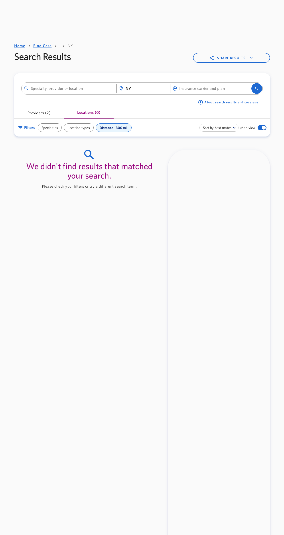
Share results (231, 57)
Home (19, 45)
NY (70, 45)
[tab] (39, 114)
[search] (256, 88)
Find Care (42, 45)
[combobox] (72, 89)
